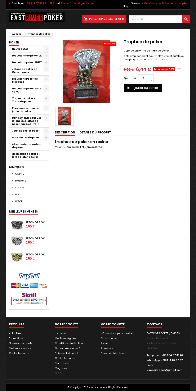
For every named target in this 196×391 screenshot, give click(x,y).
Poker (14, 42)
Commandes (109, 338)
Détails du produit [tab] (95, 132)
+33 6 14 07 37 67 (35, 3)
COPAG (19, 174)
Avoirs (105, 343)
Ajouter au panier (142, 88)
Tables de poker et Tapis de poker (24, 100)
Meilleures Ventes (23, 211)
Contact (154, 324)
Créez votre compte (174, 3)
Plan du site (62, 363)
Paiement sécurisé (66, 353)
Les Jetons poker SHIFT (27, 62)
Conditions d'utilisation (69, 343)
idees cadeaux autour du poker (27, 145)
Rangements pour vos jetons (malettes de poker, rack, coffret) (26, 121)
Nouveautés (20, 49)
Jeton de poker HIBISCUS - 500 (36, 238)
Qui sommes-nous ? (67, 348)
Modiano (20, 180)
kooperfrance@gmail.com (77, 3)
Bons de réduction (112, 353)
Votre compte (113, 324)
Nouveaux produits (20, 343)
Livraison (60, 333)
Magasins (61, 368)
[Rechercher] (159, 19)
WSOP (19, 201)
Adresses (107, 348)
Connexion (150, 3)
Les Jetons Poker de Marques (25, 80)
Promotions (16, 338)
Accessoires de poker (26, 137)
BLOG (58, 373)
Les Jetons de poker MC (27, 55)
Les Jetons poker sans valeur (26, 90)
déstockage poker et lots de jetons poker (26, 155)
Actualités (15, 333)
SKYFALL (19, 187)
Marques (16, 167)
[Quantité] (143, 78)
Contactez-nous (19, 353)
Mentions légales (65, 338)
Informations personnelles (117, 333)
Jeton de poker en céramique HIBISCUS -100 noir (36, 222)
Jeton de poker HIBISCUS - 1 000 (36, 254)
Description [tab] (65, 132)
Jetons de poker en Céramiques (24, 70)
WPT (17, 194)
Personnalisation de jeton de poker (25, 109)
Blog (125, 6)
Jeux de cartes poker (26, 131)
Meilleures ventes (20, 348)
